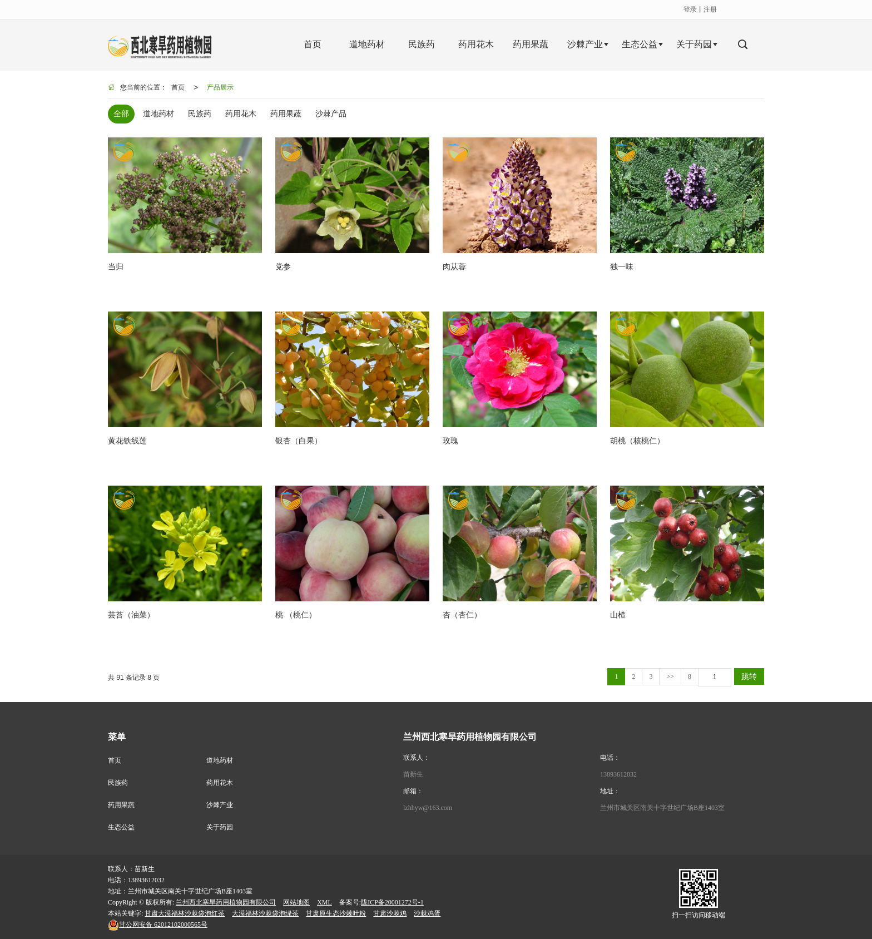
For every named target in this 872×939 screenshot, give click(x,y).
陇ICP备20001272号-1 (392, 902)
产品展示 (220, 87)
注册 (710, 9)
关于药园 (219, 827)
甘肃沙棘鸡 (390, 913)
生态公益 (121, 827)
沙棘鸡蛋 (427, 913)
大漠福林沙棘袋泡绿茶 (265, 913)
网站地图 (296, 902)
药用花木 (219, 783)
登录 (690, 9)
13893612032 (618, 774)
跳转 (749, 676)
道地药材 (219, 760)
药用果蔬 (121, 805)
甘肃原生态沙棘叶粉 (336, 913)
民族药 (118, 783)
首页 (178, 87)
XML (324, 902)
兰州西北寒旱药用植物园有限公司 (226, 902)
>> (670, 676)
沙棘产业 (219, 805)
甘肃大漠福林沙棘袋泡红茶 (185, 913)
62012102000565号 (157, 924)
